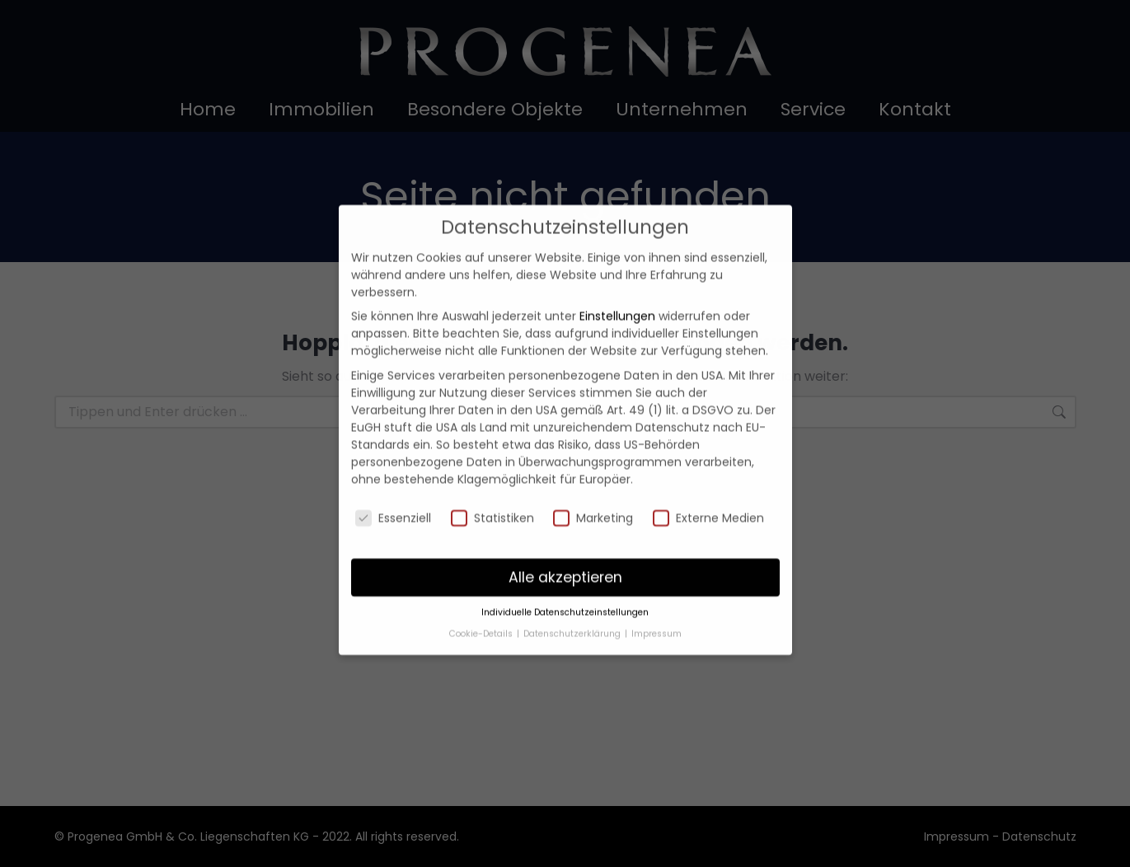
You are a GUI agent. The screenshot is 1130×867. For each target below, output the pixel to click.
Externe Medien (708, 498)
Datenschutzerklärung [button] (573, 613)
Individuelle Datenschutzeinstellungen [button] (565, 593)
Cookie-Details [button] (482, 613)
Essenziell (393, 498)
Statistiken (492, 498)
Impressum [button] (656, 613)
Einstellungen (617, 296)
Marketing (593, 498)
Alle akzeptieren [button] (565, 557)
